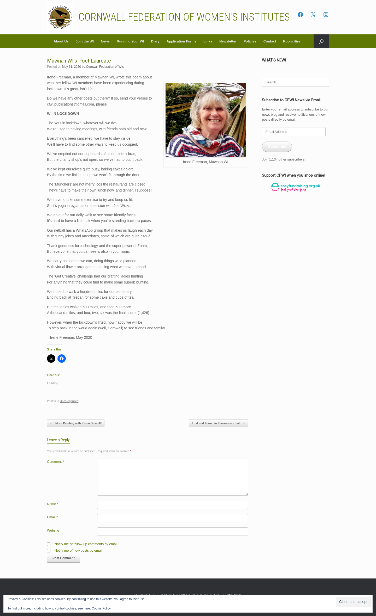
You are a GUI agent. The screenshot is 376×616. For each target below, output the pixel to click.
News (105, 41)
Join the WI (85, 41)
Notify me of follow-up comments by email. (86, 544)
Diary (155, 41)
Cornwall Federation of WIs (105, 67)
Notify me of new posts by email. (79, 550)
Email (52, 517)
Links (207, 41)
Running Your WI (130, 41)
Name (52, 504)
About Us (61, 41)
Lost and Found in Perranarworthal (218, 423)
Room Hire (291, 41)
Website (53, 530)
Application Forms (181, 41)
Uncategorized (69, 401)
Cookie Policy (101, 608)
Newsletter (228, 41)
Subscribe (277, 146)
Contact (269, 41)
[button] (321, 41)
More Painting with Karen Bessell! (76, 423)
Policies (250, 41)
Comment (55, 462)
